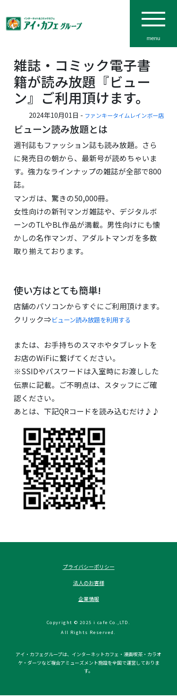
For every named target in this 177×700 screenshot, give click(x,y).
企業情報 (88, 603)
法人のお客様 (88, 585)
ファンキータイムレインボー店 (117, 115)
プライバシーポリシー (88, 567)
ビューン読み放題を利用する (100, 319)
